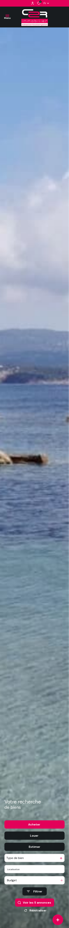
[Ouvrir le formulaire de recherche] (34, 897)
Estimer (34, 852)
